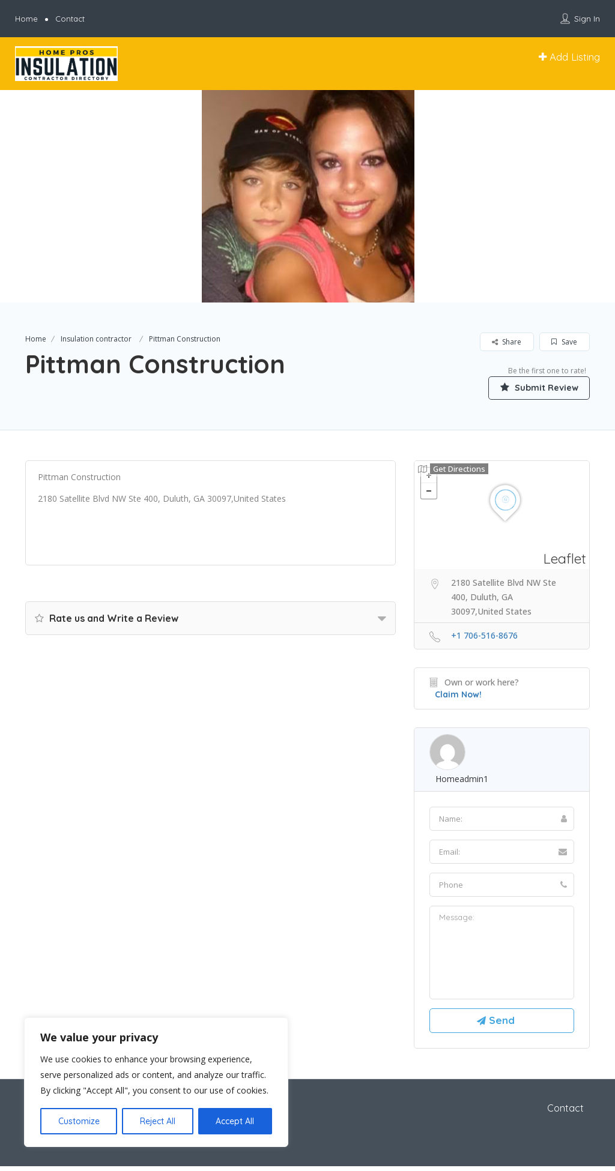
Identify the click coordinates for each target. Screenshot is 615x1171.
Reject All (157, 1121)
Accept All (235, 1121)
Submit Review (532, 387)
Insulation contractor (96, 339)
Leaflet (565, 559)
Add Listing (569, 56)
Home (26, 18)
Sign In (587, 18)
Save (564, 342)
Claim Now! (458, 695)
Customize (79, 1121)
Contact (70, 18)
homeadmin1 (461, 779)
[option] (307, 196)
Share (506, 342)
